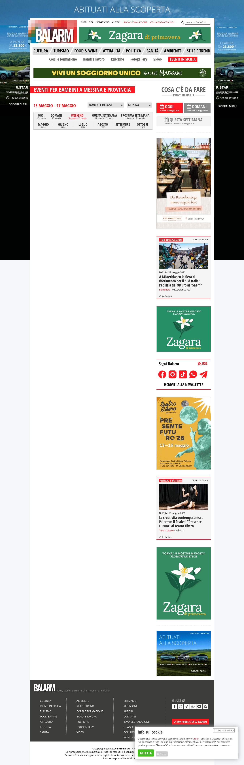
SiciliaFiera (164, 289)
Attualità (46, 721)
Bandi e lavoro (94, 59)
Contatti (130, 716)
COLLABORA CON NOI (162, 22)
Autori (128, 711)
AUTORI (116, 22)
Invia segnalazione (137, 721)
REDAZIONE (102, 22)
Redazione (167, 296)
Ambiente (83, 700)
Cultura (45, 700)
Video (157, 59)
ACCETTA (146, 753)
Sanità (44, 732)
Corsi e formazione (63, 59)
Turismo (45, 711)
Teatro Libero (166, 530)
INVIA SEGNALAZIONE (135, 22)
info (196, 738)
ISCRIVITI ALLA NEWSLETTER (183, 384)
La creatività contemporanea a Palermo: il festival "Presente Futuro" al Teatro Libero (181, 521)
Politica (45, 727)
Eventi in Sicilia (50, 706)
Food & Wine (48, 716)
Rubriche (117, 59)
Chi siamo (130, 700)
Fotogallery (138, 59)
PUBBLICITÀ (86, 22)
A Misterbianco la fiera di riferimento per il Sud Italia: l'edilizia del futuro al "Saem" (180, 281)
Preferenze (161, 754)
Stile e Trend (85, 706)
